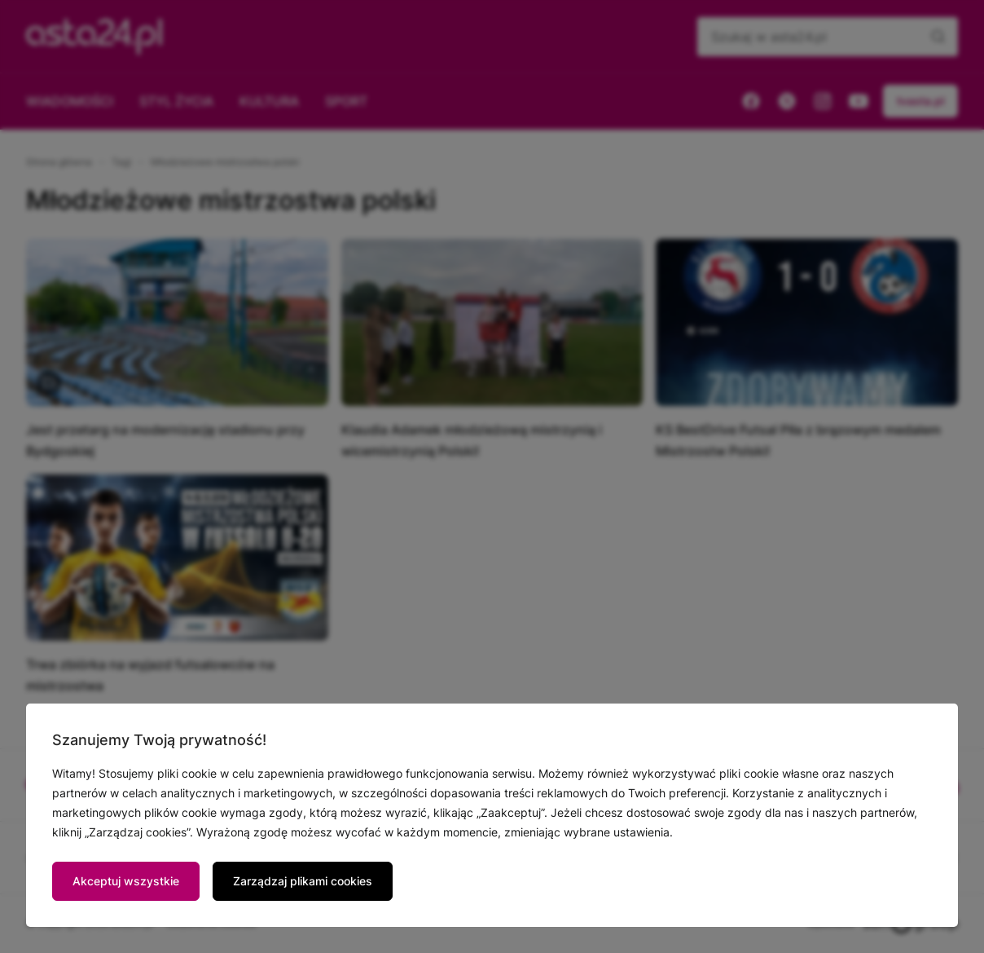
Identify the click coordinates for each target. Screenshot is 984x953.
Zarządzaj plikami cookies (302, 881)
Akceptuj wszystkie (125, 881)
